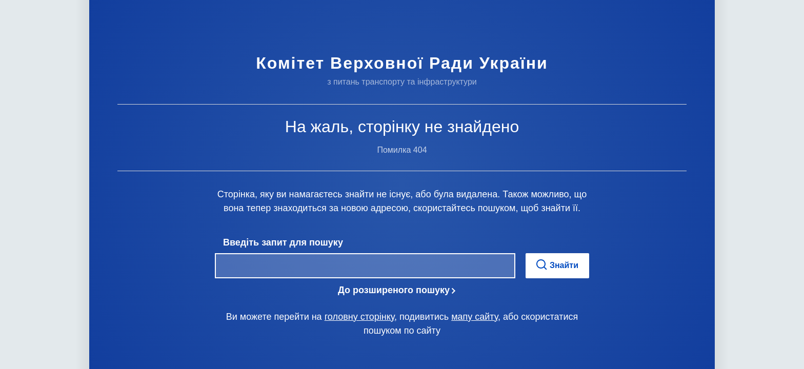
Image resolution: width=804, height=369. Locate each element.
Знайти (557, 264)
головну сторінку (359, 317)
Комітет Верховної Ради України (402, 63)
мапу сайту (474, 317)
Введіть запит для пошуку (283, 242)
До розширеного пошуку (394, 290)
